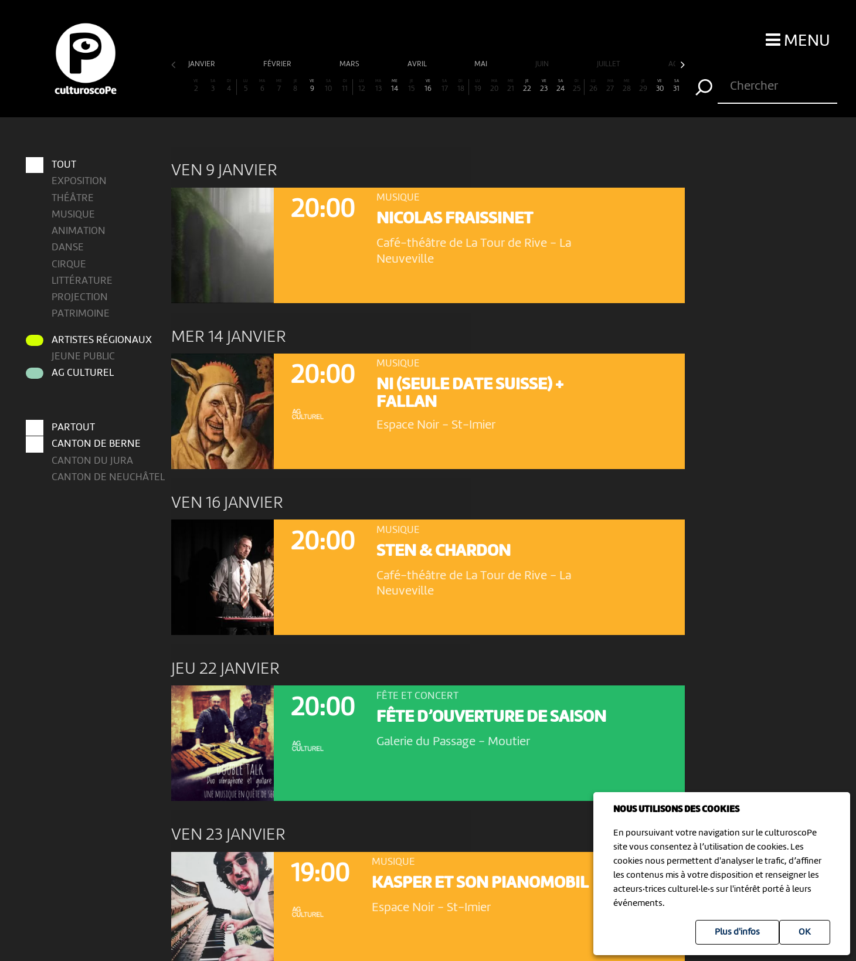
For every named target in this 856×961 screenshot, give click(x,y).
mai (481, 64)
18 (460, 86)
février (278, 64)
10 (328, 86)
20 (494, 86)
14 (394, 86)
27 (609, 86)
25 (576, 86)
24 (560, 86)
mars (350, 64)
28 (626, 86)
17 (444, 86)
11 (344, 86)
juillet (609, 64)
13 (378, 86)
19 (477, 86)
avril (418, 64)
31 (676, 86)
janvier (202, 64)
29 (643, 86)
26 (593, 86)
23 (543, 86)
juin (543, 64)
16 (428, 86)
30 (659, 86)
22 (527, 86)
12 (361, 86)
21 (510, 86)
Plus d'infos (737, 932)
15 (411, 86)
